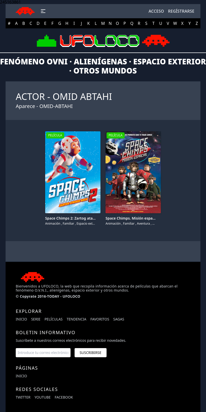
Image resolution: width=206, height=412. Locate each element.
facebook (64, 397)
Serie (36, 319)
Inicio (21, 319)
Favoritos (99, 319)
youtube (43, 397)
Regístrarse (181, 11)
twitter (23, 397)
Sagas (118, 319)
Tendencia (76, 319)
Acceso (156, 11)
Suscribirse (90, 352)
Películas (53, 319)
